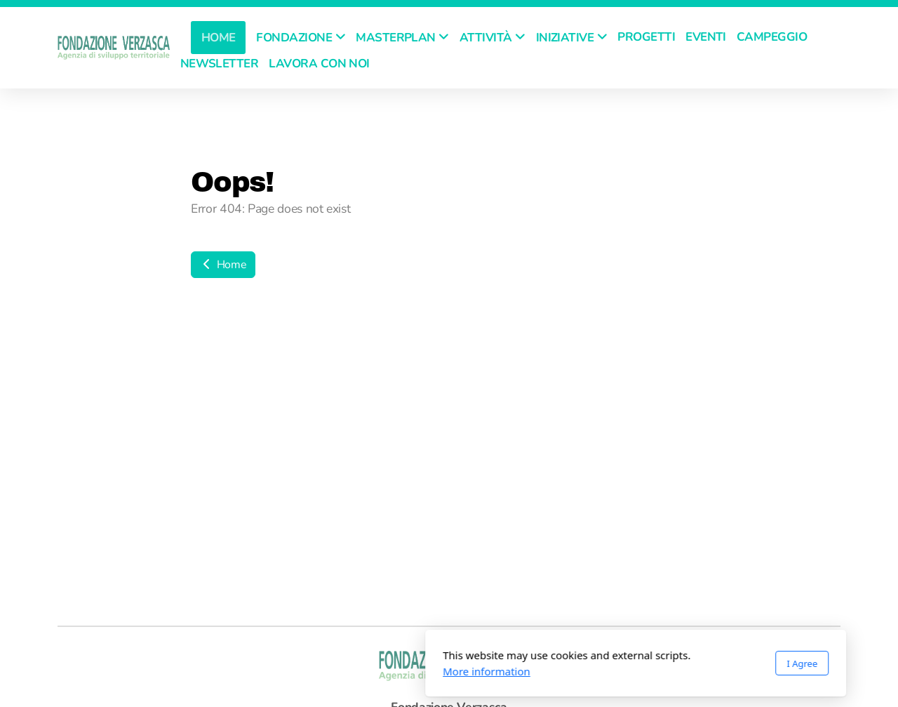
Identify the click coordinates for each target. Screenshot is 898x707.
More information (300, 671)
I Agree (615, 663)
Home (223, 264)
